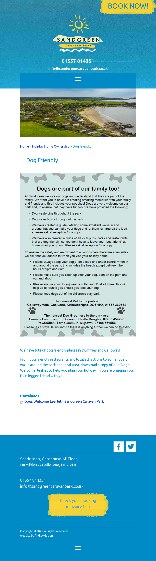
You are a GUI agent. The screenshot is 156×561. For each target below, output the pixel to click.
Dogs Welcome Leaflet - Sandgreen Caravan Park (64, 401)
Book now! (128, 6)
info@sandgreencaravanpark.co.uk (78, 68)
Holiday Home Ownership (50, 146)
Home (24, 146)
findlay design (44, 535)
